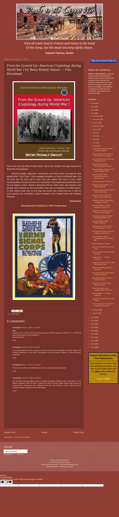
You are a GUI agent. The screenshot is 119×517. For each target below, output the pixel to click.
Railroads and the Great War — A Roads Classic (103, 279)
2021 (93, 321)
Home (44, 432)
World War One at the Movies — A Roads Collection (103, 149)
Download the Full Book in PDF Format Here (44, 206)
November (96, 119)
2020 (93, 324)
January (95, 313)
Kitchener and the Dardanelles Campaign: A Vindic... (102, 201)
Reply (14, 340)
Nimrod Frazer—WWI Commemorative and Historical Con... (100, 176)
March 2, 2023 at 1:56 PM (31, 327)
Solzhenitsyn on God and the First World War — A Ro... (102, 227)
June (94, 136)
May (94, 139)
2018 (93, 331)
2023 (93, 113)
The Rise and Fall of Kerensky (102, 181)
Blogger (70, 466)
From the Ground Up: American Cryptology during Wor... (103, 304)
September (97, 126)
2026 (93, 103)
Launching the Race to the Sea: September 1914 (103, 160)
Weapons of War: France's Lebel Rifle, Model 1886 (103, 263)
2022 (93, 317)
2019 (93, 327)
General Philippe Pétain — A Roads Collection (102, 222)
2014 (93, 344)
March (95, 146)
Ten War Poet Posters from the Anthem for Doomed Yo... (102, 232)
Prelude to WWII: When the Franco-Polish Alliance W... (102, 196)
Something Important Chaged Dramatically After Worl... (102, 217)
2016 (93, 337)
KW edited (15, 314)
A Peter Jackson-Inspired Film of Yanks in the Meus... (103, 191)
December (96, 116)
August (95, 129)
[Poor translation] (9, 482)
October (95, 123)
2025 (93, 107)
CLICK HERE (103, 379)
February (96, 310)
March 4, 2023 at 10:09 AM (31, 365)
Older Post (78, 432)
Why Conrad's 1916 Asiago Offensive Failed (101, 284)
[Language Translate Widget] (16, 451)
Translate (17, 454)
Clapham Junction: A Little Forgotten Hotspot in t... (101, 206)
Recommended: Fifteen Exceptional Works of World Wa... (102, 238)
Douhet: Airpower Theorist (101, 244)
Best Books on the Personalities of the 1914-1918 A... (103, 273)
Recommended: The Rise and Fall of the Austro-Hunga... (102, 155)
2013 (93, 347)
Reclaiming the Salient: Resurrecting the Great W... (102, 165)
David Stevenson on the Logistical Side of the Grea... (102, 289)
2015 (93, 341)
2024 (93, 110)
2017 (93, 334)
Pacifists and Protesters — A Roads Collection (102, 186)
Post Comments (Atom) (22, 437)
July (94, 133)
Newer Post (9, 432)
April (94, 143)
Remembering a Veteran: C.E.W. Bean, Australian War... (103, 170)
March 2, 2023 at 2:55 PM (31, 347)
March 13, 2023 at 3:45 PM (31, 378)
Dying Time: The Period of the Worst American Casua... (102, 211)
